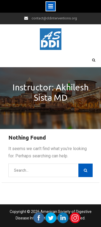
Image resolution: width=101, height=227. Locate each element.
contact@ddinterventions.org (54, 18)
